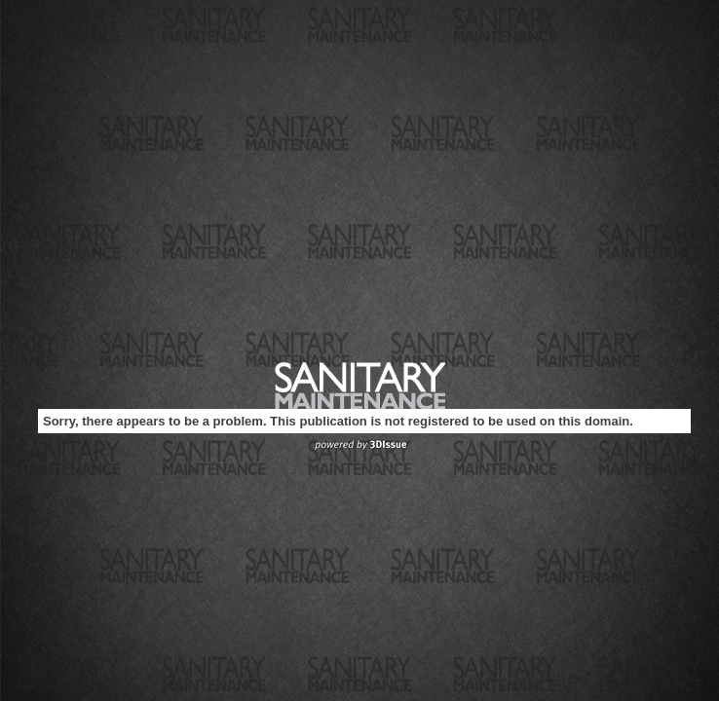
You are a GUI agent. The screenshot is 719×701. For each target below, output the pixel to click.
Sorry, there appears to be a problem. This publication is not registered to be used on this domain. (338, 421)
